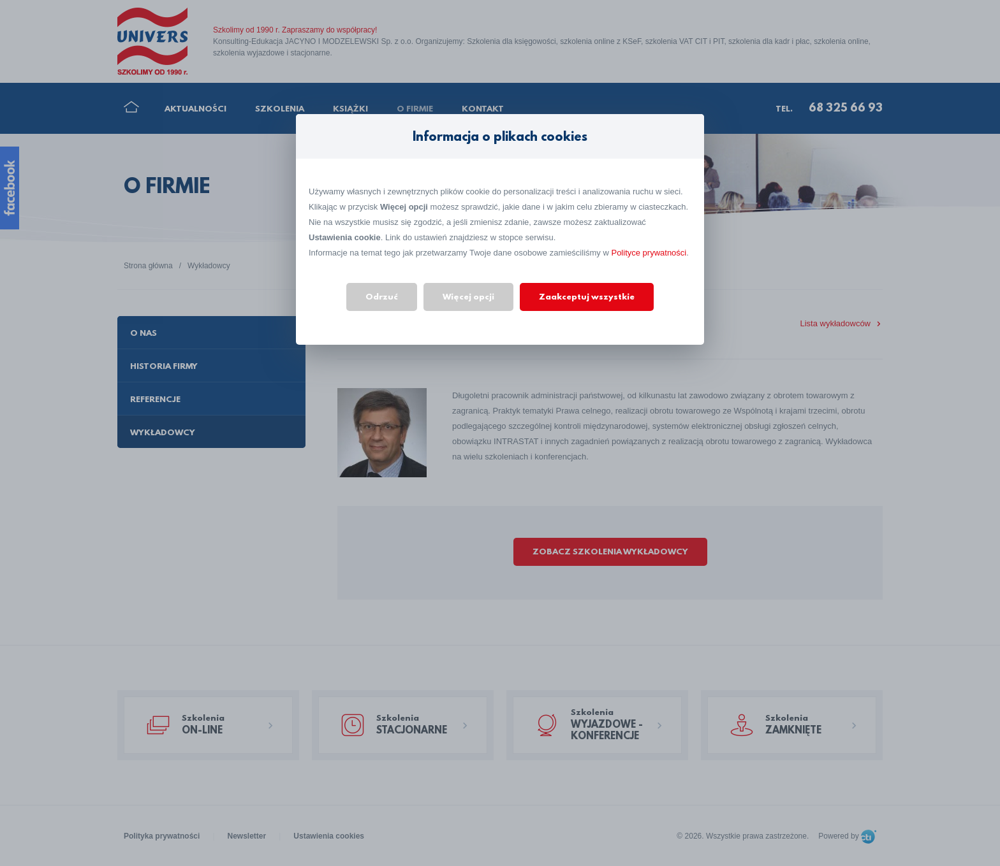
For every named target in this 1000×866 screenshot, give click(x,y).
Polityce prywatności (648, 252)
